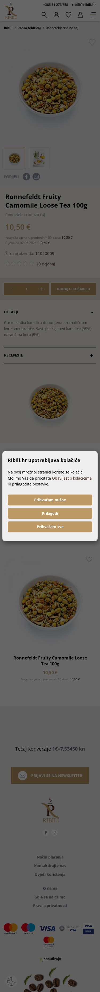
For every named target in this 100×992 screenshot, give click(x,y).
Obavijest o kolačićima (72, 478)
